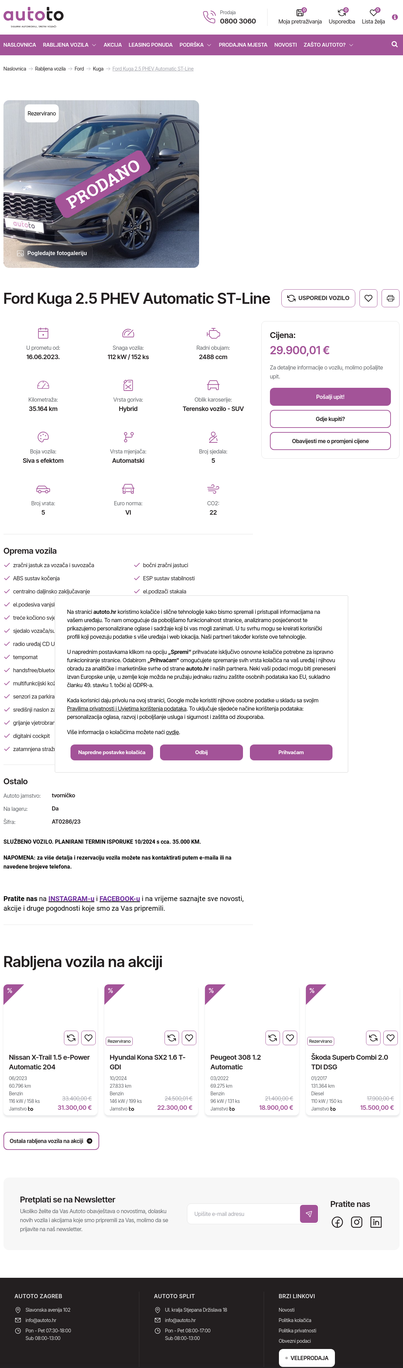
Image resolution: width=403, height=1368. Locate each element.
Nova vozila (20, 72)
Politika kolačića (295, 1288)
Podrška (196, 44)
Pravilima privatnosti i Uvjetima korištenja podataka (126, 708)
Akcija (113, 44)
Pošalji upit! (330, 396)
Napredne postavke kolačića (112, 752)
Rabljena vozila (70, 44)
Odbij (201, 752)
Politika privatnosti (297, 1299)
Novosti (285, 44)
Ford (79, 69)
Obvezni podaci (295, 1309)
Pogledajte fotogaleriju (51, 253)
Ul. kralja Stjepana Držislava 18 (196, 1278)
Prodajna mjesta (243, 44)
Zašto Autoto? (329, 44)
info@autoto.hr (41, 1288)
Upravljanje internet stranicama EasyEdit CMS (341, 1358)
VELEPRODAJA (307, 1326)
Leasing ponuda (151, 44)
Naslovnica (19, 44)
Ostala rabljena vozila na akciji (351, 961)
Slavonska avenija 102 (48, 1278)
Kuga (98, 69)
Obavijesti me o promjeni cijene (330, 441)
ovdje (172, 732)
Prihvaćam (291, 752)
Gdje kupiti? (330, 418)
